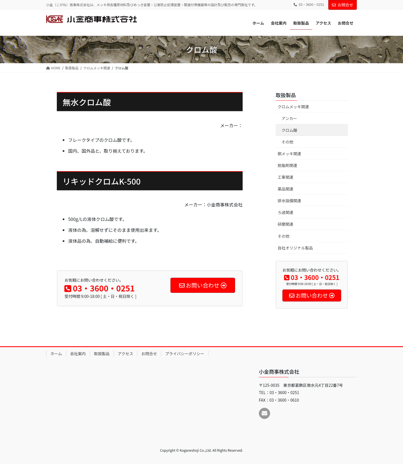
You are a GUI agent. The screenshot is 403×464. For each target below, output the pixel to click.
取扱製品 (286, 94)
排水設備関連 (289, 200)
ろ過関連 (285, 212)
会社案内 (78, 353)
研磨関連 (285, 224)
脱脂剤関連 (287, 165)
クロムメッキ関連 (293, 106)
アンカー (289, 118)
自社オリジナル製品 (295, 248)
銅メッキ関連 (289, 153)
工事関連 (285, 177)
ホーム (56, 353)
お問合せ (342, 5)
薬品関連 (285, 189)
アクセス (125, 353)
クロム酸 (289, 130)
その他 (287, 142)
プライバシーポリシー (184, 353)
